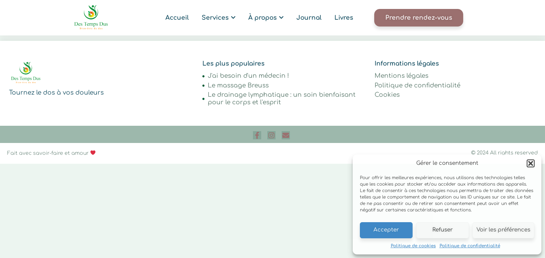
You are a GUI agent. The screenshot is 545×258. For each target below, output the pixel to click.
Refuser (442, 230)
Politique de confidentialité (470, 245)
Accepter (386, 230)
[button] (530, 163)
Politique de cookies (413, 245)
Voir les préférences (503, 230)
